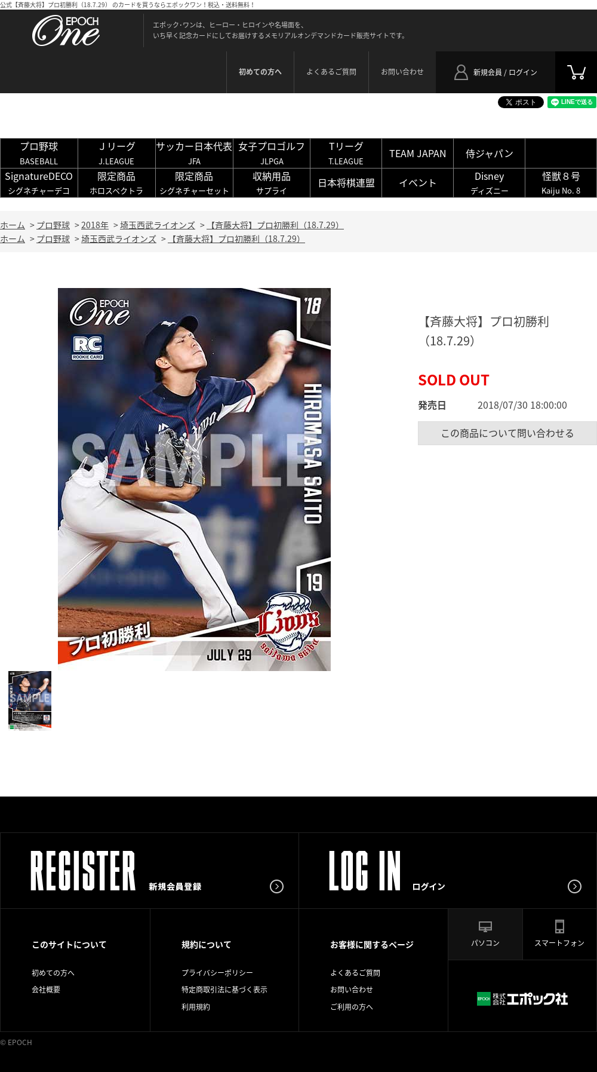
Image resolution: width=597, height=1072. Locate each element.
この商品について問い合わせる (507, 432)
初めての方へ (53, 972)
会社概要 (46, 989)
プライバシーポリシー (217, 972)
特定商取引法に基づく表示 (224, 989)
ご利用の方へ (351, 1006)
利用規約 (195, 1006)
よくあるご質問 (331, 71)
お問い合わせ (402, 71)
